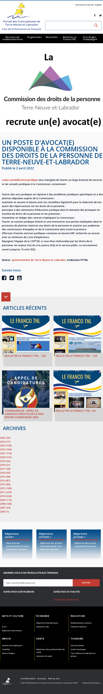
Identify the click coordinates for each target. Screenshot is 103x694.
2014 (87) (5, 480)
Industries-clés (42, 626)
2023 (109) (6, 445)
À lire (4, 626)
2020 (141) (6, 457)
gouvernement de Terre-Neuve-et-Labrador (38, 260)
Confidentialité (28, 678)
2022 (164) (6, 449)
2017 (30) (5, 468)
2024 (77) (5, 441)
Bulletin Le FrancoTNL (70, 38)
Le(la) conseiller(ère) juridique (20, 179)
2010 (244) (6, 496)
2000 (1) (4, 511)
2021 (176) (6, 453)
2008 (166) (6, 503)
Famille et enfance (79, 626)
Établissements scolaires (81, 623)
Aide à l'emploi (8, 653)
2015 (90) (5, 476)
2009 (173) (6, 500)
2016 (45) (5, 472)
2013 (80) (5, 484)
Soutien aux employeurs (12, 645)
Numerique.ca (95, 683)
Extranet (41, 678)
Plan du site (53, 678)
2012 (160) (6, 488)
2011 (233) (6, 492)
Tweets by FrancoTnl (66, 599)
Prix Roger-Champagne (90, 38)
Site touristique (77, 645)
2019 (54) (5, 461)
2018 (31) (5, 464)
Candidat (6, 649)
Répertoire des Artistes (12, 630)
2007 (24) (5, 507)
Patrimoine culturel (84, 5)
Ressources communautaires (12, 38)
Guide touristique (78, 649)
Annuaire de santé (44, 656)
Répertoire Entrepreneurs (47, 623)
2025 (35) (5, 437)
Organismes (34, 37)
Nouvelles (52, 37)
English (98, 5)
